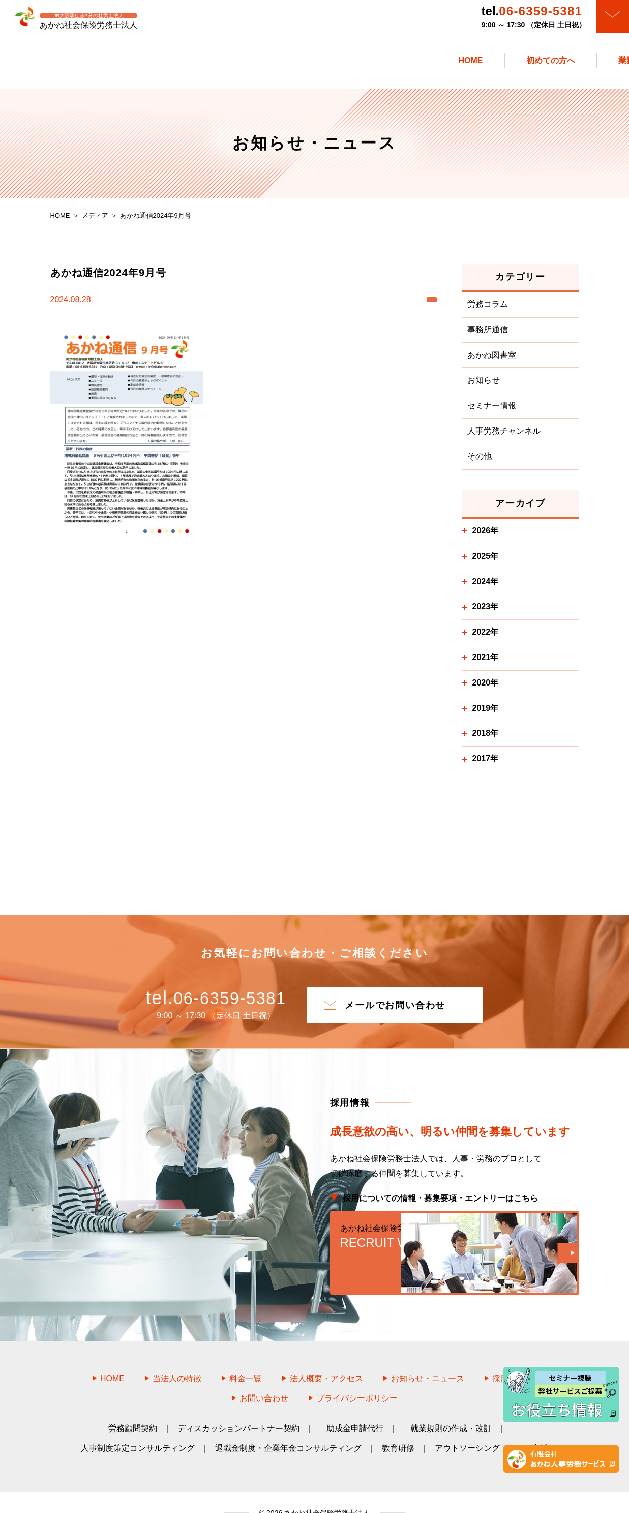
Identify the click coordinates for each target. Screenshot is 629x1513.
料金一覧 (245, 1357)
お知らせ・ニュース (427, 1357)
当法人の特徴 (177, 1357)
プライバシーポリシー (357, 1376)
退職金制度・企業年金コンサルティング (288, 1426)
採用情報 (514, 1357)
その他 (479, 462)
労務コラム (487, 309)
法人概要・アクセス (326, 1357)
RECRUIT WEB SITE (454, 1248)
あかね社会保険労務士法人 (326, 1491)
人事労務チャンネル (504, 436)
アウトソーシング (467, 1426)
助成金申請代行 (354, 1406)
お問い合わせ (263, 1376)
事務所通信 (487, 335)
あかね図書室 (491, 360)
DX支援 (534, 1426)
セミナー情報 (491, 411)
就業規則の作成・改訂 (451, 1406)
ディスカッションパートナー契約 (238, 1406)
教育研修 (398, 1426)
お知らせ (483, 385)
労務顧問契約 (132, 1406)
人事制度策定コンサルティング (138, 1426)
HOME (112, 1357)
